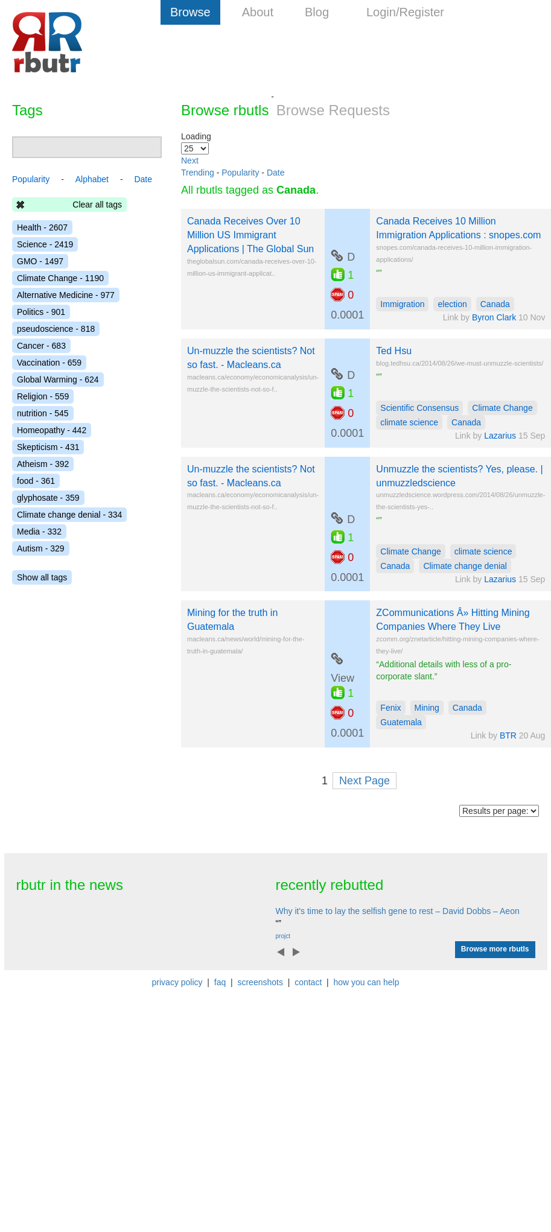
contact (308, 982)
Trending (197, 172)
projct (283, 936)
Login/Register (405, 12)
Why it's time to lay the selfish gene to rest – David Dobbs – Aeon (398, 911)
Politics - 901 (41, 312)
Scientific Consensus (419, 408)
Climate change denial (465, 566)
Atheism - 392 (43, 464)
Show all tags (42, 577)
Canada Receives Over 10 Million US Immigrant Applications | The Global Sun (250, 235)
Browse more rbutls (495, 949)
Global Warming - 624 (58, 379)
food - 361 (36, 481)
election (452, 304)
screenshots (259, 982)
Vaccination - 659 (49, 362)
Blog (317, 12)
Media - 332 (39, 531)
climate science (409, 422)
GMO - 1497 (40, 261)
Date (276, 172)
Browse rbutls (225, 110)
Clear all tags (97, 204)
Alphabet (92, 179)
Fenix (390, 708)
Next (190, 160)
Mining (427, 708)
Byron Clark (494, 317)
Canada (495, 304)
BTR (508, 735)
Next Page (364, 781)
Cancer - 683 (41, 346)
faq (220, 982)
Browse (190, 12)
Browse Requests (333, 110)
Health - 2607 (42, 227)
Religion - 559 (43, 396)
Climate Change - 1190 (60, 278)
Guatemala (400, 722)
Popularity (240, 172)
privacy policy (177, 982)
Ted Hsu (394, 351)
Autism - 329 (41, 548)
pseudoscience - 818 (56, 329)
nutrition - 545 (43, 413)
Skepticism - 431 (48, 447)
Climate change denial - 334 (69, 514)
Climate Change (502, 408)
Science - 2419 (45, 244)
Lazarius (500, 435)
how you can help (366, 982)
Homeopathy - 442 (51, 430)
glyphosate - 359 (48, 498)
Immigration (402, 304)
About (257, 12)
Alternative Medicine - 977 (66, 295)
